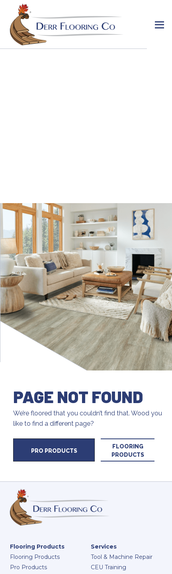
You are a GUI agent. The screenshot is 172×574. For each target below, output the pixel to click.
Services (104, 546)
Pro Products (54, 451)
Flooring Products (127, 450)
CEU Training (108, 567)
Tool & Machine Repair (121, 556)
